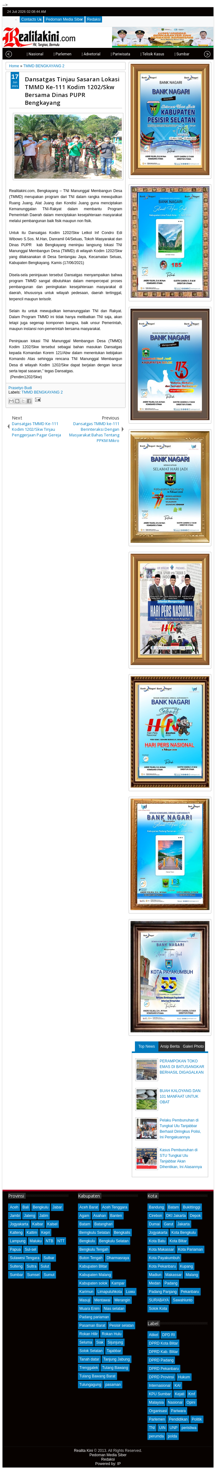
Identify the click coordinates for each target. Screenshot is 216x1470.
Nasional (175, 1402)
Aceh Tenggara (114, 1207)
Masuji (85, 1300)
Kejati (179, 1394)
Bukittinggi (191, 1207)
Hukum (184, 1377)
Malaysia (156, 1402)
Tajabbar (114, 1351)
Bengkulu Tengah (94, 1249)
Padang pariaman (94, 1317)
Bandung (156, 1207)
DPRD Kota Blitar (163, 1343)
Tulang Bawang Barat (98, 1376)
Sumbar (16, 1275)
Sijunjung (115, 1342)
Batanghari (103, 1224)
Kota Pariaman (190, 1249)
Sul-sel (30, 1249)
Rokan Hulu (111, 1334)
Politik (197, 1419)
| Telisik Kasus (138, 54)
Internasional (160, 1385)
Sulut (44, 1266)
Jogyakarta (19, 1224)
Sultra (31, 1266)
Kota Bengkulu (183, 1232)
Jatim (43, 1215)
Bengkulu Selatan (114, 1241)
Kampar (118, 1283)
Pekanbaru (190, 1291)
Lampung (17, 1241)
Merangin (122, 1300)
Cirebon (155, 1215)
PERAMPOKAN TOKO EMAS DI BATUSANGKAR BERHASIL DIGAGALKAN (182, 1067)
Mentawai (102, 1300)
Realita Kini (83, 1450)
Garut (168, 1224)
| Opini (191, 54)
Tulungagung (90, 1384)
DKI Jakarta (176, 1215)
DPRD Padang (161, 1360)
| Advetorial (77, 54)
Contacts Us (31, 19)
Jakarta (183, 1224)
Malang (192, 1275)
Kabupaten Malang (95, 1275)
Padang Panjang (163, 1291)
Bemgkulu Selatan (95, 1232)
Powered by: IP (108, 1464)
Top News (146, 1046)
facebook (191, 11)
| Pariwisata (106, 54)
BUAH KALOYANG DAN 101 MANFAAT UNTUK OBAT (180, 1096)
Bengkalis (122, 1232)
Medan (155, 1283)
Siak (99, 1342)
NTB (49, 1241)
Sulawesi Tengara (24, 1258)
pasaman (113, 1384)
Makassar (173, 1275)
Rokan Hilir (89, 1334)
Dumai (154, 1224)
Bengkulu (41, 1207)
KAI (177, 1385)
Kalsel (52, 1224)
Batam (85, 1224)
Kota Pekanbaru (162, 1266)
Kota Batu (157, 1241)
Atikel (153, 1335)
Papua (15, 1249)
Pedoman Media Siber (64, 19)
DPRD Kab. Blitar (163, 1352)
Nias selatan (114, 1308)
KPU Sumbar (160, 1394)
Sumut (49, 1275)
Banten (116, 1215)
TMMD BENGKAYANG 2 (42, 392)
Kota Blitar (178, 1241)
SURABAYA (159, 1300)
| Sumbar (167, 54)
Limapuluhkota (109, 1291)
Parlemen (157, 1419)
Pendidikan (178, 1419)
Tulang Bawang (115, 1368)
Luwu (130, 1291)
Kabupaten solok (93, 1283)
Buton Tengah (91, 1258)
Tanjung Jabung (116, 1359)
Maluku (35, 1241)
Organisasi (158, 1411)
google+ (199, 11)
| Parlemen (48, 54)
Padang (170, 1283)
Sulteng (16, 1266)
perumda (156, 1436)
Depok (195, 1215)
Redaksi (93, 19)
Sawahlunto (183, 1300)
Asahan (99, 1215)
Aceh (14, 1207)
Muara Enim (90, 1308)
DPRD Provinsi (161, 1377)
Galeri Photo (193, 1046)
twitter (183, 11)
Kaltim (32, 1232)
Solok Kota (158, 1308)
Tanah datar (89, 1359)
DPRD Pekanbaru (164, 1368)
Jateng (29, 1215)
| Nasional (21, 54)
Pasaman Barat (92, 1325)
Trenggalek (89, 1368)
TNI (152, 1428)
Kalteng (16, 1232)
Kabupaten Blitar (93, 1266)
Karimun (87, 1291)
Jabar (57, 1207)
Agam (84, 1215)
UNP (173, 1428)
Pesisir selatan (121, 1325)
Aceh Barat (89, 1207)
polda (172, 1436)
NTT (60, 1241)
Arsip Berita (170, 1046)
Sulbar (49, 1258)
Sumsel (33, 1275)
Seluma (86, 1342)
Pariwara (178, 1411)
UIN (162, 1428)
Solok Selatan (91, 1351)
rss (207, 11)
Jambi (15, 1215)
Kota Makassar (161, 1249)
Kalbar (37, 1224)
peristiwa (189, 1428)
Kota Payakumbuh (164, 1258)
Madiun (155, 1275)
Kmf (191, 1394)
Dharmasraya (117, 1258)
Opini (191, 1402)
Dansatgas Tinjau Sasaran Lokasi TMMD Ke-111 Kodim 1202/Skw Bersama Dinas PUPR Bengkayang (72, 90)
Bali (26, 1207)
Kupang (186, 1266)
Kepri (45, 1232)
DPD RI (168, 1335)
